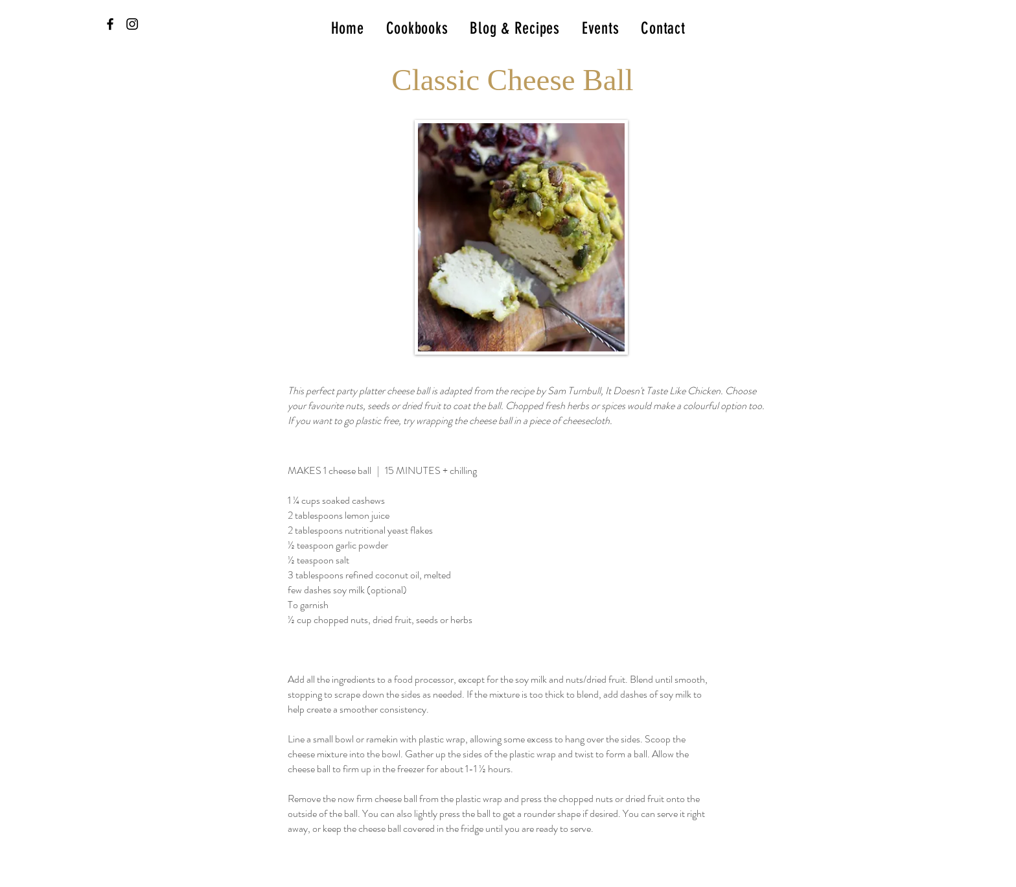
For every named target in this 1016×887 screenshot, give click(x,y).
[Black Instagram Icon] (132, 24)
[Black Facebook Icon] (110, 24)
